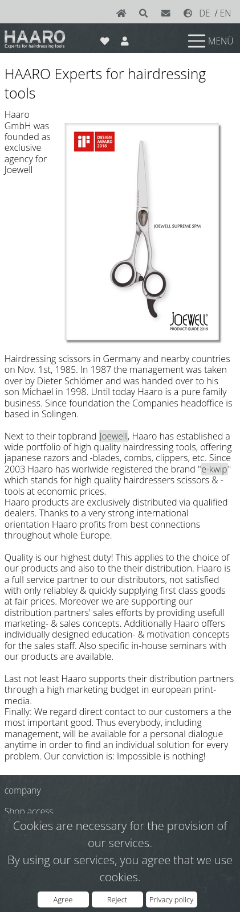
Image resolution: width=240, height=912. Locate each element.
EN (225, 13)
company (23, 790)
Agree (63, 899)
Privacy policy (171, 899)
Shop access (29, 811)
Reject (117, 899)
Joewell (113, 436)
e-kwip (214, 469)
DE (204, 13)
